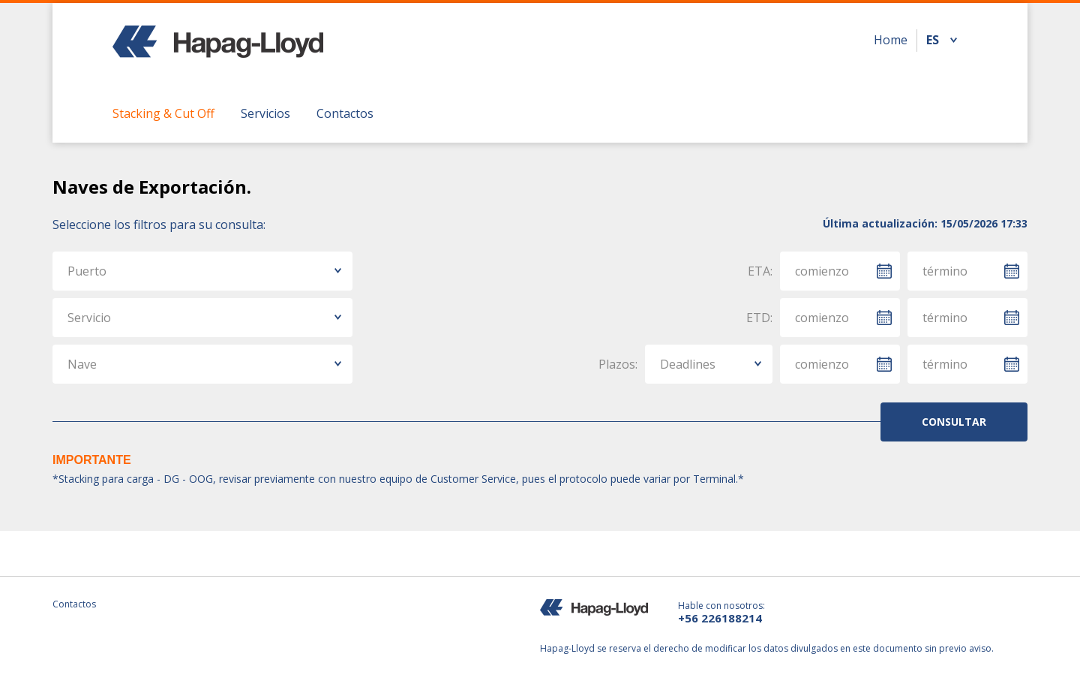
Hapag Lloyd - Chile (217, 51)
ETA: (760, 271)
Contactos (345, 113)
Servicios (265, 113)
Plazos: (618, 364)
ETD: (759, 317)
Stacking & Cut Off (163, 113)
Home (891, 40)
